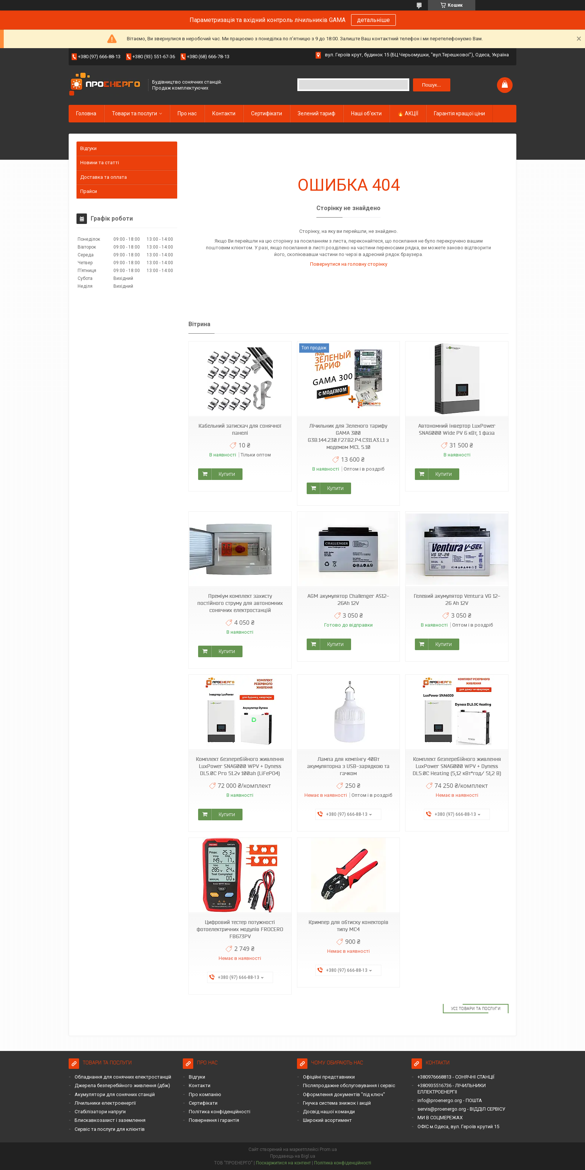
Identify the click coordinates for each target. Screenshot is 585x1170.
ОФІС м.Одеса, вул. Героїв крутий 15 (458, 1126)
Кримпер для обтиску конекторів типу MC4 (348, 925)
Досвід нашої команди (329, 1111)
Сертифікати (266, 113)
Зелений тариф (316, 113)
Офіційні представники (329, 1077)
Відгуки (88, 148)
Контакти (223, 113)
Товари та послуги (134, 113)
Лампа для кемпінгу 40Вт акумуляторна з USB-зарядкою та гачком (348, 766)
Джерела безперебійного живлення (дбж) (122, 1085)
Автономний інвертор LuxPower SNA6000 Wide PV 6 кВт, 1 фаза (456, 429)
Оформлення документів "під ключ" (344, 1094)
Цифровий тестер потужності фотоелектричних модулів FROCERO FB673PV (240, 929)
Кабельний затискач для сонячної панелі (239, 429)
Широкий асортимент (327, 1120)
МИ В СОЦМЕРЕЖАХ (440, 1117)
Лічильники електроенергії (105, 1103)
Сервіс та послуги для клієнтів (110, 1129)
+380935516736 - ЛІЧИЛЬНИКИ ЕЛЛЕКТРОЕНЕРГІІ (451, 1088)
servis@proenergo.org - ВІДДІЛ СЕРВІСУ (461, 1109)
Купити (227, 474)
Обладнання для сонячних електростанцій (123, 1077)
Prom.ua (328, 1149)
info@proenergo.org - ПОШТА (449, 1100)
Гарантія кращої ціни (459, 113)
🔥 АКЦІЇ (407, 113)
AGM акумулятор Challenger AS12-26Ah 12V (348, 599)
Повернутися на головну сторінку (348, 264)
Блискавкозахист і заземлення (110, 1120)
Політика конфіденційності (219, 1111)
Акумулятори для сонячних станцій (115, 1094)
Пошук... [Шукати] (431, 85)
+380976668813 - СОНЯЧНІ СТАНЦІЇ (455, 1077)
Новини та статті (99, 162)
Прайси (88, 191)
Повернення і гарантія (214, 1120)
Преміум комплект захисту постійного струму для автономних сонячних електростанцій (240, 603)
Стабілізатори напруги (100, 1111)
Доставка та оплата (103, 177)
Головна (86, 113)
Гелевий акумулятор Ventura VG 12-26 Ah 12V (457, 599)
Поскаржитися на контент (283, 1163)
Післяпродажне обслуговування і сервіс (349, 1085)
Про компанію (205, 1094)
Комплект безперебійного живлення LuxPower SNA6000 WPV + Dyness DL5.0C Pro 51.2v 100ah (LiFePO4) (240, 766)
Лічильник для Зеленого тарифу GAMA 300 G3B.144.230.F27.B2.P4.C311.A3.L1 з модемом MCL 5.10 (348, 436)
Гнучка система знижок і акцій (337, 1103)
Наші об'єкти (366, 113)
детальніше (373, 20)
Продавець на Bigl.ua (292, 1156)
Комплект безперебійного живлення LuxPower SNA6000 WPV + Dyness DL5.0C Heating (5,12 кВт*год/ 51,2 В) (457, 766)
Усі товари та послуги (476, 1008)
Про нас (187, 113)
